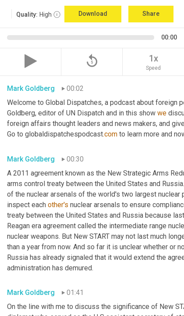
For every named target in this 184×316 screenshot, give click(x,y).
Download (92, 13)
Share (150, 13)
